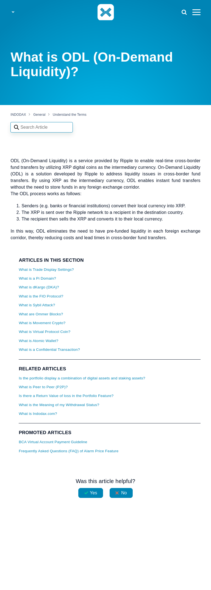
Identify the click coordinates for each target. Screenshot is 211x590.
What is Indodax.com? (38, 414)
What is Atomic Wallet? (38, 341)
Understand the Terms (70, 115)
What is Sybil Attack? (37, 305)
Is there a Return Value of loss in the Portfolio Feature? (66, 396)
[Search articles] (41, 127)
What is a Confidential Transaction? (49, 350)
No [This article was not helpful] (124, 492)
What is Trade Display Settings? (46, 270)
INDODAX (18, 115)
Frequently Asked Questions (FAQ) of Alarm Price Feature (68, 451)
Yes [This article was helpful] (93, 492)
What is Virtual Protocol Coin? (44, 332)
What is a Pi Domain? (37, 278)
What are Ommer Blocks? (41, 314)
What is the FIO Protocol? (41, 296)
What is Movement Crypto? (42, 323)
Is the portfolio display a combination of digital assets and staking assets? (82, 378)
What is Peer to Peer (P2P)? (43, 387)
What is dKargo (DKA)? (39, 287)
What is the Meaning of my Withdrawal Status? (59, 405)
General (39, 115)
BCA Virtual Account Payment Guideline (53, 442)
